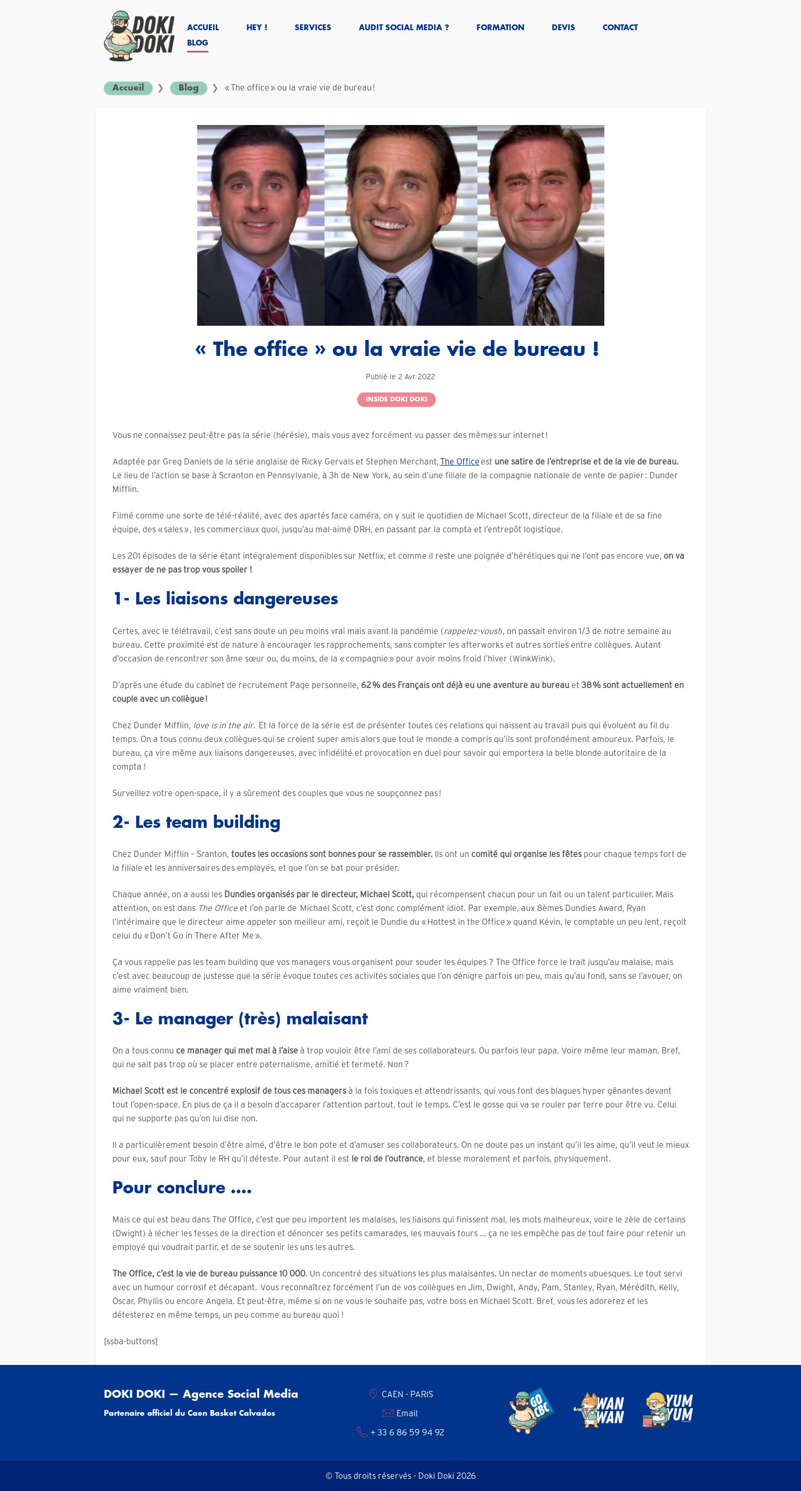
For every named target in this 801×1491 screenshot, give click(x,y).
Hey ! (257, 28)
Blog (197, 43)
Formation (500, 28)
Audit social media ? (404, 28)
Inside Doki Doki (396, 399)
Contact (620, 28)
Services (313, 28)
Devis (563, 28)
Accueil (203, 28)
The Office (460, 461)
